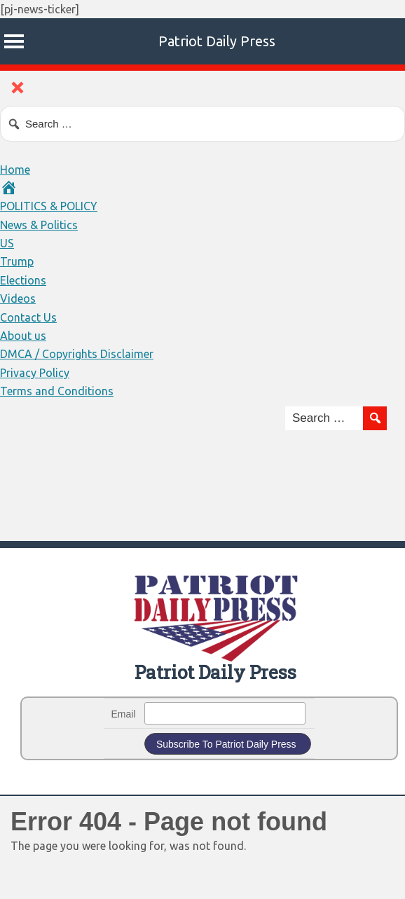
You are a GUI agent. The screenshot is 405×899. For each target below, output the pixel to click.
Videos (18, 298)
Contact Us (28, 317)
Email (123, 714)
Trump (17, 261)
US (7, 243)
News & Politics (39, 225)
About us (23, 335)
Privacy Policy (34, 372)
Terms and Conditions (57, 391)
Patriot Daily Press (216, 41)
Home (15, 169)
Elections (23, 280)
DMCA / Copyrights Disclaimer (76, 354)
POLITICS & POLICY (48, 206)
